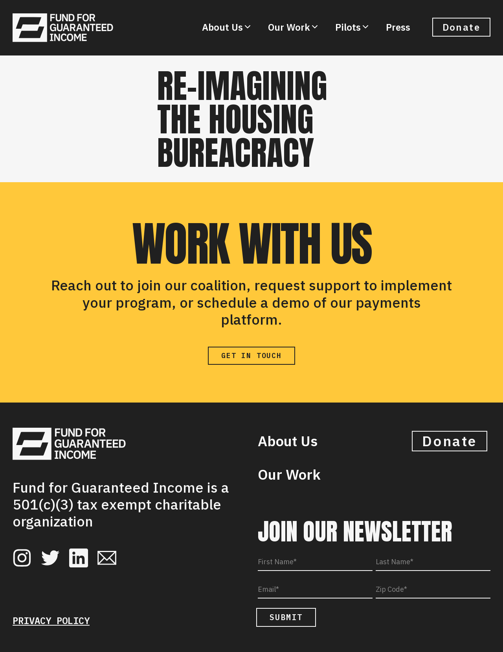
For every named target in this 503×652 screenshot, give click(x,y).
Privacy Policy (51, 620)
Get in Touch (251, 355)
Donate (461, 27)
